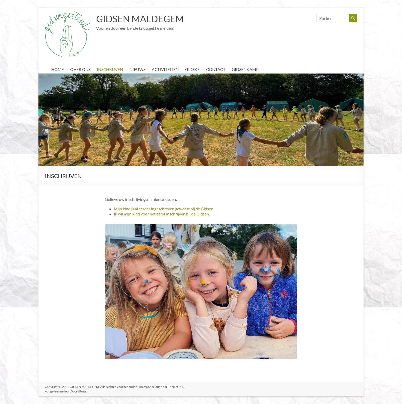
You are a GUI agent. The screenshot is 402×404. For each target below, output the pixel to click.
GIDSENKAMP (245, 69)
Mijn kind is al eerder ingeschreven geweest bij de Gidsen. (164, 208)
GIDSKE (192, 69)
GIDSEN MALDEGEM (140, 18)
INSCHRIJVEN (110, 69)
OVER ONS (80, 69)
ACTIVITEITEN (165, 69)
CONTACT (215, 69)
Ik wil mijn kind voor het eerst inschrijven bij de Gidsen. (162, 213)
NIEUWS (137, 69)
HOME (57, 69)
